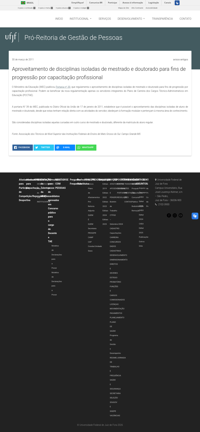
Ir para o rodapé (81, 8)
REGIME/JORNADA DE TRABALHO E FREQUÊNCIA (118, 367)
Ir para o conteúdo (26, 8)
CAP (90, 242)
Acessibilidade (151, 8)
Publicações (144, 237)
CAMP (90, 237)
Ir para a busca (63, 8)
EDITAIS (120, 184)
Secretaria (92, 228)
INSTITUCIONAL (44, 202)
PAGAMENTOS (116, 313)
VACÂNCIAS (115, 416)
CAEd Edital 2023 (141, 201)
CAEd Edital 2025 (141, 228)
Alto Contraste (137, 8)
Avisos (91, 184)
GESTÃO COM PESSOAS (60, 183)
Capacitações (115, 233)
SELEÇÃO (114, 398)
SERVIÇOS (111, 179)
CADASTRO (114, 228)
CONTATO (148, 179)
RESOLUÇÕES (123, 197)
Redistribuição (138, 206)
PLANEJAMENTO (117, 318)
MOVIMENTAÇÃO (117, 309)
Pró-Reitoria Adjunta (91, 206)
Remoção (135, 211)
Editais (131, 179)
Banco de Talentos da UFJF (45, 188)
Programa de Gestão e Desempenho (115, 344)
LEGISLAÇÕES (123, 188)
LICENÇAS (114, 304)
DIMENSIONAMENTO (118, 260)
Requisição (105, 179)
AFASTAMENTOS (117, 184)
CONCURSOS (115, 242)
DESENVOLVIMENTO (45, 184)
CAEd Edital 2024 (141, 214)
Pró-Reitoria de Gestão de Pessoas (73, 37)
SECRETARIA (115, 393)
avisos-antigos (180, 59)
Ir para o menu (45, 8)
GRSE (65, 179)
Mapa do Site (123, 8)
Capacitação (137, 193)
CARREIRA (114, 237)
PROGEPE (89, 179)
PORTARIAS (122, 193)
